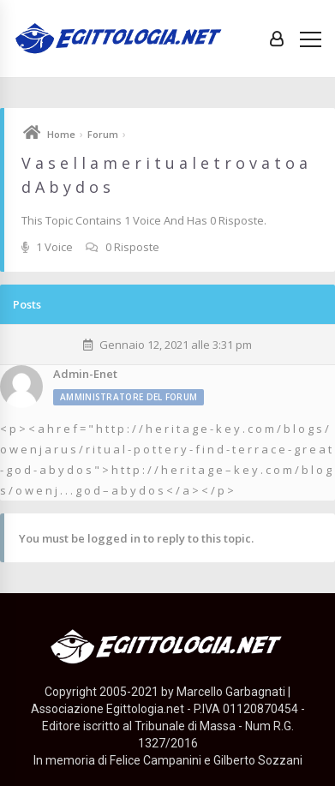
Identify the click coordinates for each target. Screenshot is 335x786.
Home (61, 134)
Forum (102, 134)
